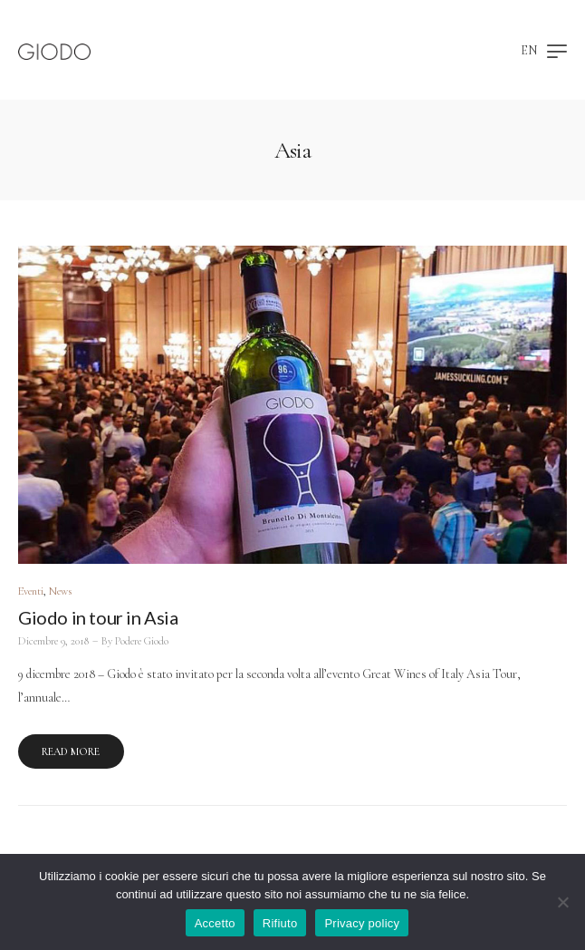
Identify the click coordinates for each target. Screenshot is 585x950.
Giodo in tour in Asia (98, 617)
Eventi (30, 591)
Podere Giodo (141, 641)
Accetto (215, 923)
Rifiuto (280, 923)
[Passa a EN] (529, 52)
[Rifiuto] (562, 902)
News (60, 591)
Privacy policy (361, 923)
